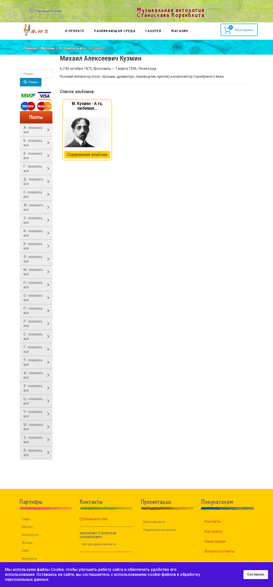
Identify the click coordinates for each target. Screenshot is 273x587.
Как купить (220, 531)
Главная (30, 48)
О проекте (74, 31)
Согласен (255, 574)
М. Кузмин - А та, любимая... (87, 106)
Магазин (179, 31)
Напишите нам (87, 519)
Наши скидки (221, 541)
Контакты (219, 521)
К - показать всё (72, 48)
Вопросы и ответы (225, 551)
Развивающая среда (114, 31)
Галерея (153, 31)
